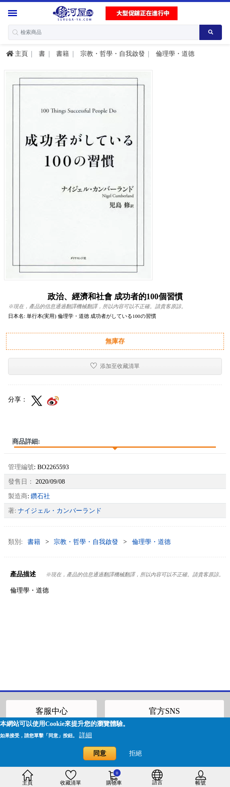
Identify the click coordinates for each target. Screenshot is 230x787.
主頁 (17, 53)
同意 (99, 753)
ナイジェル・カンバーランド (60, 510)
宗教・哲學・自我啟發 (112, 53)
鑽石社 (40, 496)
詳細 (85, 735)
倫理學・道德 (174, 53)
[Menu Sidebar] (13, 13)
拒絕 (135, 753)
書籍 (61, 53)
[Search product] (210, 32)
